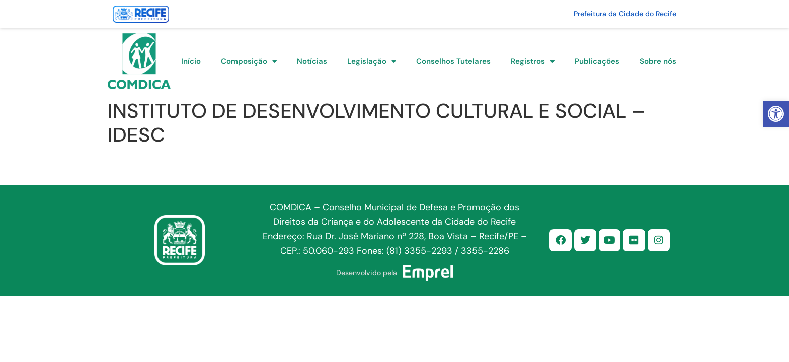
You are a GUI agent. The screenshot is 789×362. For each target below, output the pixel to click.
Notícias (312, 61)
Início (191, 61)
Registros (533, 61)
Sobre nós (658, 61)
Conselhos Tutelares (453, 61)
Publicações (597, 61)
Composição (249, 61)
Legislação (371, 61)
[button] (776, 114)
